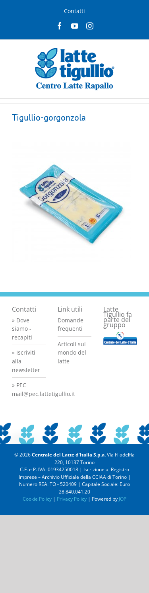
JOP (122, 498)
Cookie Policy (37, 498)
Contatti (74, 11)
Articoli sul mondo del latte (72, 352)
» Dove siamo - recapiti (22, 328)
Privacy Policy (72, 498)
